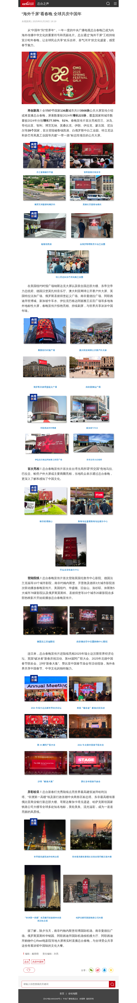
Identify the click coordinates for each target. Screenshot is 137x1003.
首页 (62, 993)
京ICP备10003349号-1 (52, 999)
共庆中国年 (38, 961)
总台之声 (43, 3)
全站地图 (72, 993)
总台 (26, 961)
